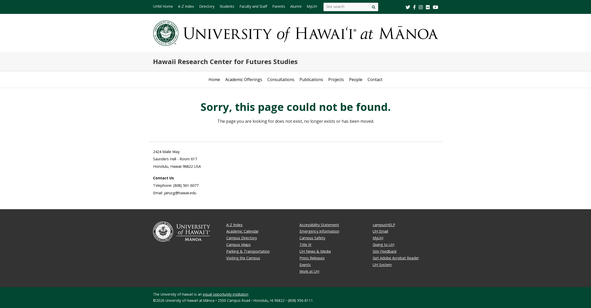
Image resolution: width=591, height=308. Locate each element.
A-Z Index (234, 224)
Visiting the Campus (243, 258)
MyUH (378, 237)
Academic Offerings (243, 79)
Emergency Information (319, 231)
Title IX (305, 244)
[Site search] (373, 7)
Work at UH (309, 271)
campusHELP (384, 224)
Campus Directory (241, 237)
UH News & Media (315, 251)
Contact (375, 79)
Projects (336, 79)
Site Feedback (385, 251)
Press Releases (312, 258)
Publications (311, 79)
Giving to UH (383, 244)
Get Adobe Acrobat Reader (396, 258)
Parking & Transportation (248, 251)
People (355, 79)
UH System (382, 264)
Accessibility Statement (319, 224)
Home (214, 79)
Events (305, 264)
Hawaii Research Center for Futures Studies (225, 61)
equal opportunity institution (225, 294)
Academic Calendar (242, 231)
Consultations (280, 79)
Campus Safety (312, 237)
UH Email (380, 231)
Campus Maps (238, 244)
